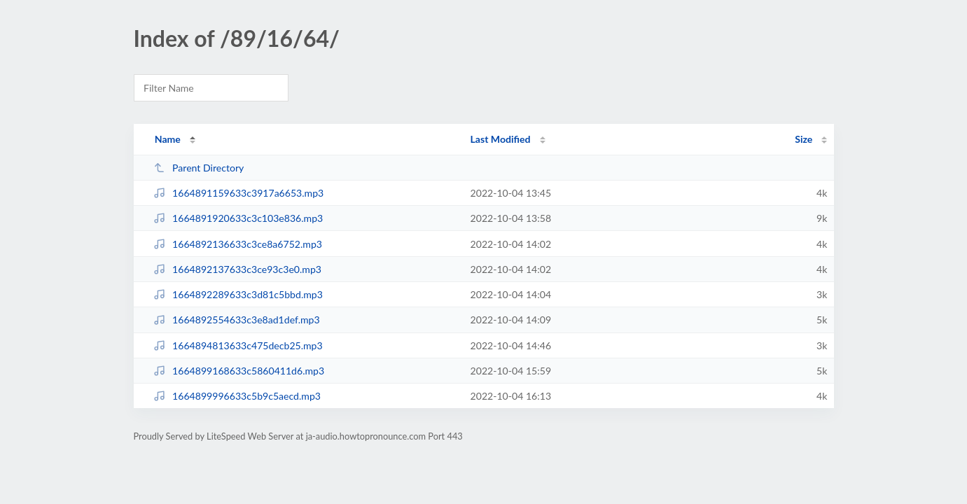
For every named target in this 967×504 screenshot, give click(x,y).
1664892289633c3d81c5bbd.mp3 (238, 294)
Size (803, 139)
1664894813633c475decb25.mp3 (238, 345)
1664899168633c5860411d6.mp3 (238, 371)
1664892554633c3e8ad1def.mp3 (236, 320)
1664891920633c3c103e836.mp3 (238, 218)
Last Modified (501, 139)
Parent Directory (198, 168)
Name (168, 139)
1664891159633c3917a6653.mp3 (238, 193)
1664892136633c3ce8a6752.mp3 (237, 244)
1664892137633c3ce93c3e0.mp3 (237, 269)
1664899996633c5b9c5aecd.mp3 (237, 396)
